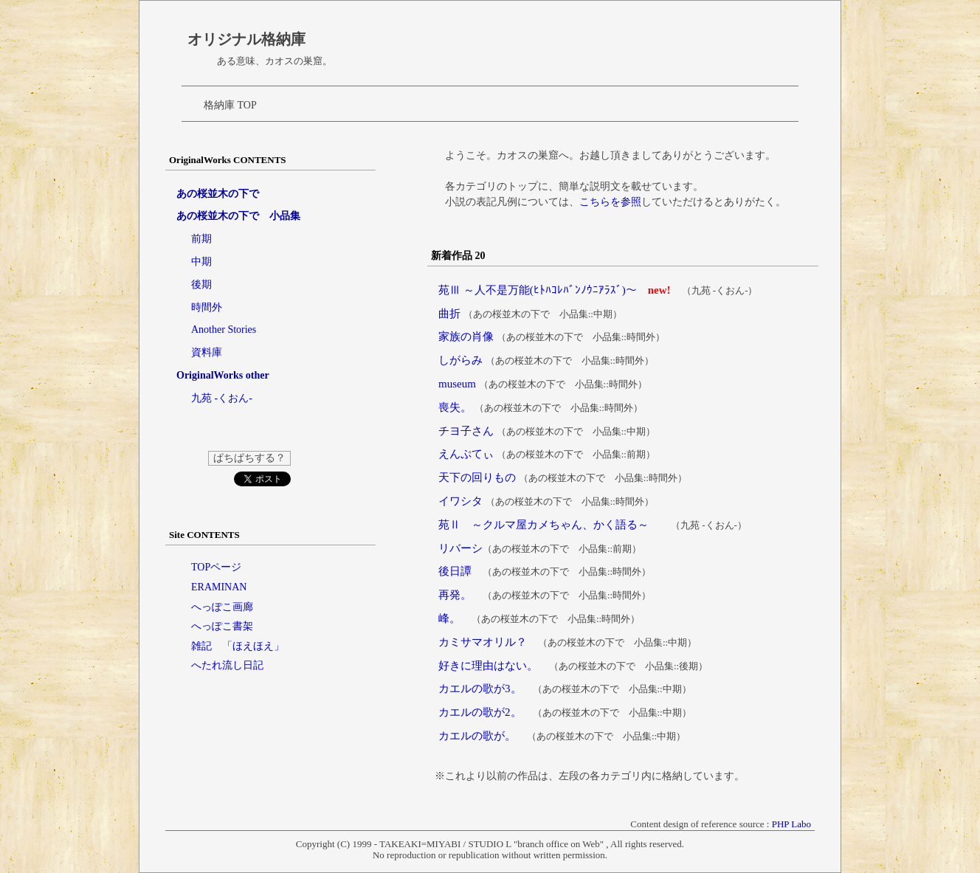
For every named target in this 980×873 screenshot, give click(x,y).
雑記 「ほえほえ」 (237, 646)
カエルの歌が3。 (480, 688)
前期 (201, 238)
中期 (201, 261)
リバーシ (460, 548)
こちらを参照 (610, 201)
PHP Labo (791, 823)
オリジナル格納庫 (246, 39)
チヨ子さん (466, 431)
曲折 (449, 314)
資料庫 (206, 352)
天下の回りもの (477, 477)
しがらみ (460, 360)
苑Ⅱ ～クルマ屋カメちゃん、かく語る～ (543, 525)
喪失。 (455, 407)
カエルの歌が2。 (480, 712)
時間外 (206, 307)
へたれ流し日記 (227, 665)
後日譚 (455, 571)
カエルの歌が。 (477, 736)
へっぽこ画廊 (222, 607)
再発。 (455, 595)
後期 (201, 284)
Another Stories (223, 329)
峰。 (449, 618)
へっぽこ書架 (222, 626)
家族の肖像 (466, 336)
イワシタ (460, 501)
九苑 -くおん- (221, 398)
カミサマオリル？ (482, 642)
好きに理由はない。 (488, 666)
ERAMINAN (218, 587)
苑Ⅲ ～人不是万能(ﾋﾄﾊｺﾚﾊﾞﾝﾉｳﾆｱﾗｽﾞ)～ (537, 290)
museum (457, 384)
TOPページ (216, 567)
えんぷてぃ (466, 454)
